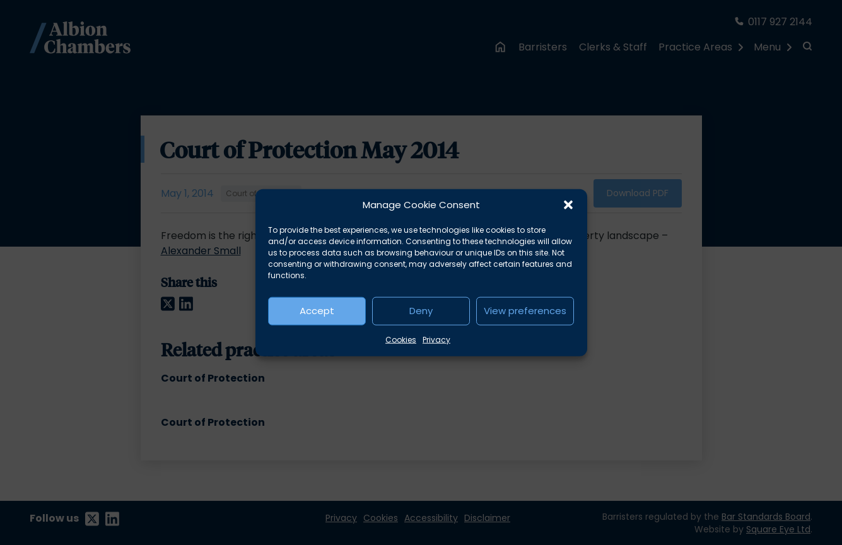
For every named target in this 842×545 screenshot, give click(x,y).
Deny (421, 310)
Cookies (400, 339)
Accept (317, 310)
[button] (568, 205)
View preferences (525, 310)
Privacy (436, 339)
